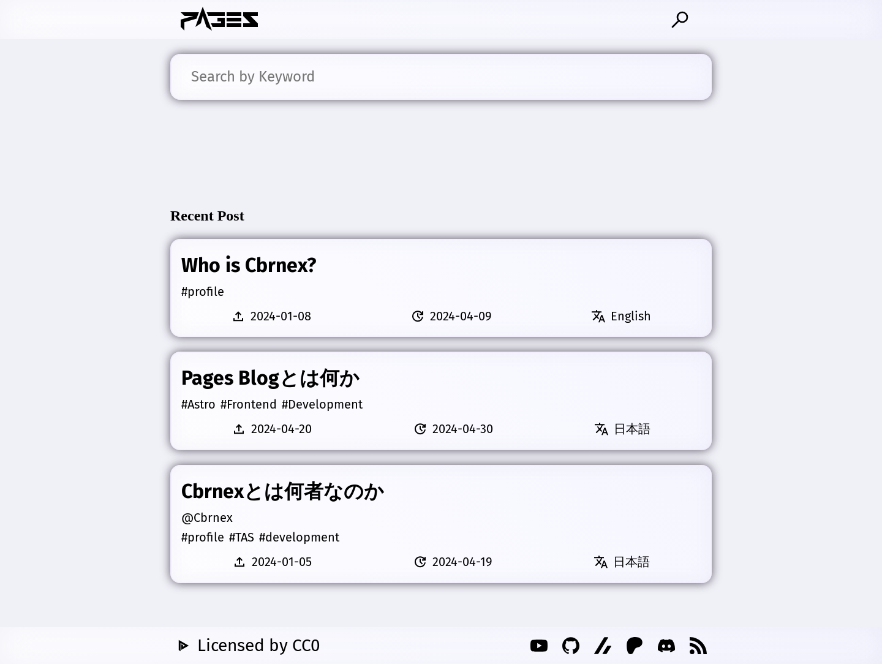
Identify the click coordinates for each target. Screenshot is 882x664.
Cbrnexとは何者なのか (282, 491)
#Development (322, 404)
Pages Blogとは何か (270, 378)
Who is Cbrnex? (248, 265)
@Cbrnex (207, 517)
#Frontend (249, 404)
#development (299, 537)
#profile (202, 291)
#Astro (198, 404)
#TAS (241, 537)
